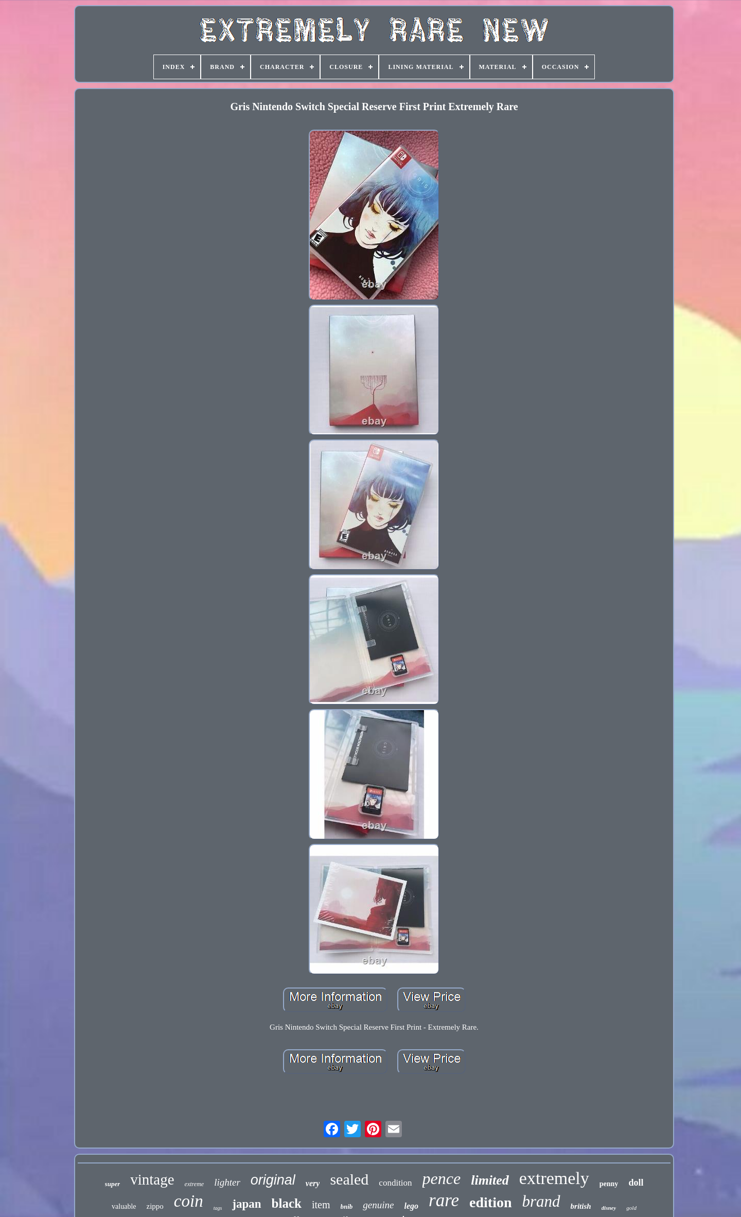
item (321, 1204)
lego (411, 1206)
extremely (554, 1178)
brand (541, 1201)
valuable (124, 1206)
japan (246, 1203)
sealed (349, 1179)
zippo (155, 1206)
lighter (227, 1182)
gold (631, 1208)
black (287, 1203)
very (313, 1183)
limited (490, 1180)
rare (444, 1200)
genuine (378, 1205)
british (581, 1206)
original (273, 1180)
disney (609, 1208)
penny (609, 1184)
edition (490, 1202)
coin (188, 1201)
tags (218, 1208)
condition (395, 1183)
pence (441, 1178)
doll (635, 1182)
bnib (347, 1206)
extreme (194, 1184)
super (112, 1184)
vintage (152, 1179)
